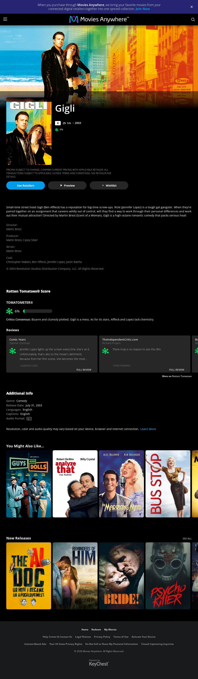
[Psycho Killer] (168, 576)
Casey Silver (30, 240)
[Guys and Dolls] (28, 483)
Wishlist (109, 185)
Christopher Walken (18, 262)
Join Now (143, 9)
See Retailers (25, 185)
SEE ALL (187, 538)
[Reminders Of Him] (75, 576)
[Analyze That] (75, 483)
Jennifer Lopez (56, 262)
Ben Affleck (39, 262)
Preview (67, 185)
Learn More (148, 429)
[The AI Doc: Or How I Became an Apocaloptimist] (28, 576)
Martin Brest (14, 229)
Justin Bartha (74, 262)
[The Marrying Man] (121, 483)
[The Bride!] (121, 576)
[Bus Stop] (168, 483)
